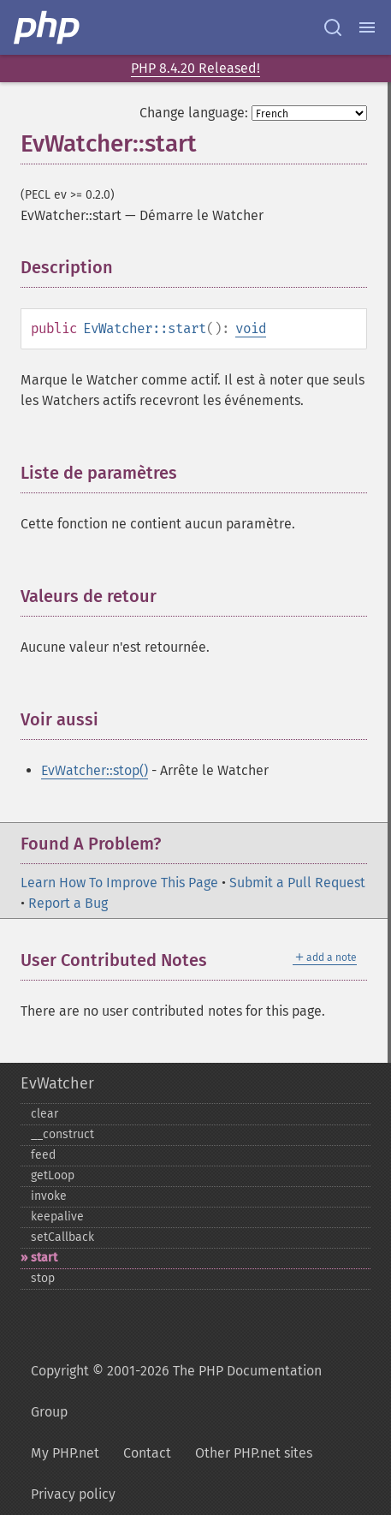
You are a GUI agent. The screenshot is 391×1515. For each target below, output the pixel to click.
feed (43, 1155)
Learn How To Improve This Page (119, 882)
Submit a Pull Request (297, 882)
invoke (49, 1196)
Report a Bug (68, 903)
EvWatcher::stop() (94, 770)
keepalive (57, 1216)
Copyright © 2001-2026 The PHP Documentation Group (176, 1391)
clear (44, 1113)
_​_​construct (62, 1134)
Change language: (193, 112)
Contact (147, 1453)
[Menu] (367, 27)
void (250, 328)
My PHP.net (65, 1453)
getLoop (52, 1175)
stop (43, 1278)
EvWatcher (57, 1083)
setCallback (62, 1237)
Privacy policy (73, 1494)
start (44, 1257)
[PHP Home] (48, 27)
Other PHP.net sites (253, 1453)
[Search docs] (333, 27)
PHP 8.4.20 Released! (195, 68)
